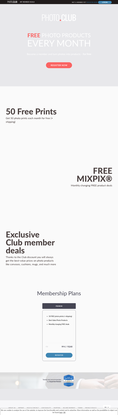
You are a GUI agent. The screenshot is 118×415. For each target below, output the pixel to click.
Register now (92, 2)
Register (59, 355)
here (60, 412)
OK (64, 412)
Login (105, 2)
